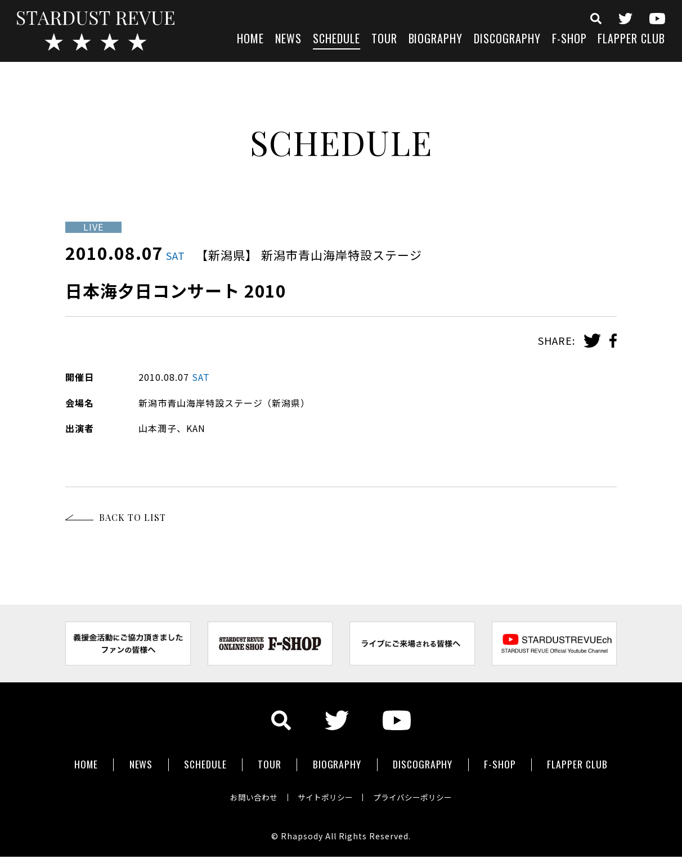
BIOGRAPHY (436, 40)
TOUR (384, 40)
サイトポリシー (325, 795)
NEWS (288, 40)
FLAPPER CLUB (631, 40)
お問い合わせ (251, 795)
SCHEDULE (336, 40)
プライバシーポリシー (415, 795)
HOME (250, 40)
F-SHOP (569, 40)
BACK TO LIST (132, 517)
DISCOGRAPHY (507, 40)
